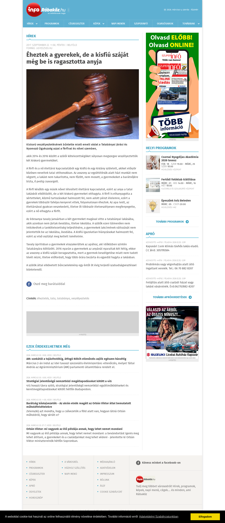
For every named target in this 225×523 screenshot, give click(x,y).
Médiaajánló (107, 462)
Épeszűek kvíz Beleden (176, 201)
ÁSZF (102, 486)
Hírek (30, 24)
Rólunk (104, 480)
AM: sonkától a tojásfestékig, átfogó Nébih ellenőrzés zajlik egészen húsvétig (76, 359)
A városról (71, 462)
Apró (32, 486)
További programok (170, 221)
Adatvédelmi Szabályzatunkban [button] (158, 516)
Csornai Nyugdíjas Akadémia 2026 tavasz (179, 159)
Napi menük (118, 24)
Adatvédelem (107, 468)
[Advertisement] (82, 321)
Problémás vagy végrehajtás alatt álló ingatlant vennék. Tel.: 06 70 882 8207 (170, 266)
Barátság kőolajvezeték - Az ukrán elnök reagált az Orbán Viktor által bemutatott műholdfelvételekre (78, 405)
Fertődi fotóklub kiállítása (178, 179)
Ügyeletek (35, 492)
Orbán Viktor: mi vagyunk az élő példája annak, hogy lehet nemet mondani (74, 429)
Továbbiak (188, 24)
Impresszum (107, 474)
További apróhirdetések (170, 297)
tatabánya (63, 298)
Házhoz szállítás (75, 468)
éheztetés (43, 298)
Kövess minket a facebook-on (161, 463)
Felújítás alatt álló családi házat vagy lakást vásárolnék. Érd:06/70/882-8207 (170, 284)
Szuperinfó (141, 24)
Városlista (68, 10)
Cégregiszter (77, 24)
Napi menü (71, 474)
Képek (96, 24)
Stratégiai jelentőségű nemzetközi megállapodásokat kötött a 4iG (69, 381)
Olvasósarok (165, 24)
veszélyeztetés (80, 298)
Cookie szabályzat (111, 492)
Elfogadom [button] (205, 516)
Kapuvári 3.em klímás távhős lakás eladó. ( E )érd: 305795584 (172, 248)
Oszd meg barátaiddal (49, 284)
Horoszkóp (36, 498)
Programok (52, 24)
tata (53, 298)
